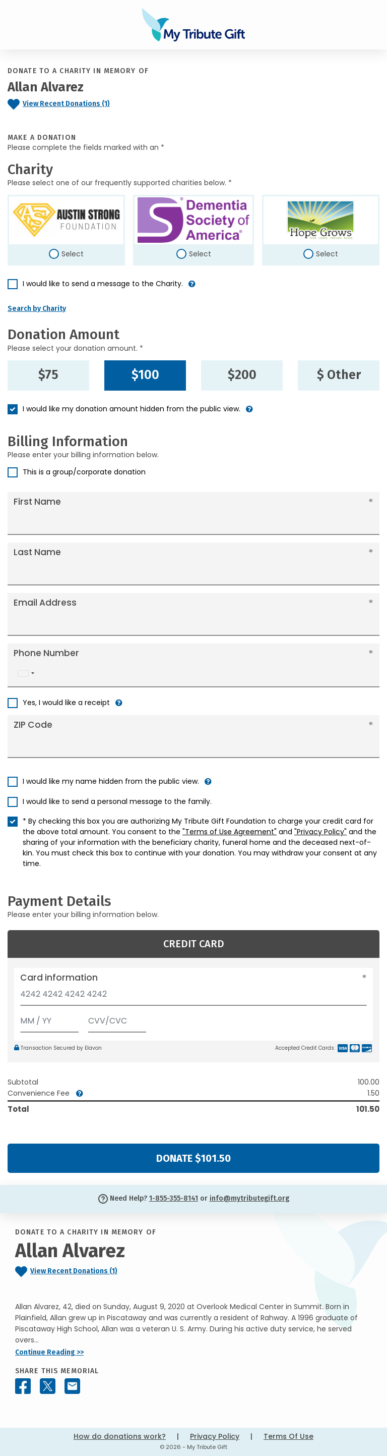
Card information (59, 978)
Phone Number (46, 653)
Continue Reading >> (49, 1352)
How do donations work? (120, 1436)
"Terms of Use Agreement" (229, 832)
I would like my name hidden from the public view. (111, 781)
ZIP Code (33, 725)
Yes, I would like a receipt (66, 702)
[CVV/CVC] (117, 1019)
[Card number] (193, 997)
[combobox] (25, 673)
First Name (37, 502)
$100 (145, 375)
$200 (242, 375)
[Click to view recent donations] (81, 104)
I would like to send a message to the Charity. (103, 284)
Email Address (45, 603)
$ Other (339, 375)
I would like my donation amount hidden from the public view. (131, 409)
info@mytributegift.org (249, 1198)
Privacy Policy (214, 1436)
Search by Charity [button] (37, 308)
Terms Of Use (288, 1436)
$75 (48, 375)
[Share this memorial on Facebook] (23, 1386)
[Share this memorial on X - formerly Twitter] (47, 1386)
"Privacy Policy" (320, 832)
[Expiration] (49, 1019)
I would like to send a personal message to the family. (117, 801)
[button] (192, 288)
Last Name (37, 552)
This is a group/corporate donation (84, 472)
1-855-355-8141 (173, 1198)
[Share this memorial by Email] (72, 1386)
